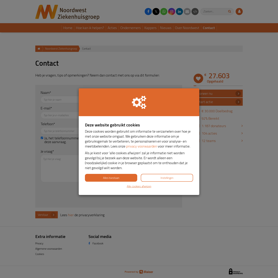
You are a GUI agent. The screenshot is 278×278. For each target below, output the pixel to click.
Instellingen (167, 178)
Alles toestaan (111, 178)
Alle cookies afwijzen (139, 186)
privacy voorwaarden (141, 146)
